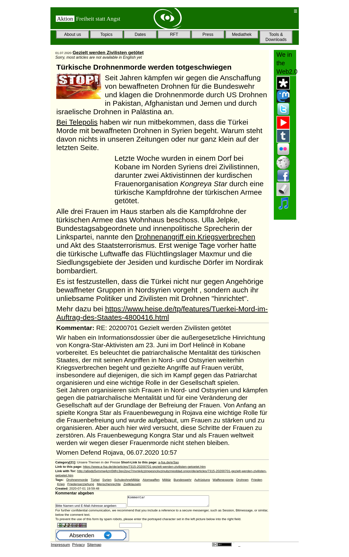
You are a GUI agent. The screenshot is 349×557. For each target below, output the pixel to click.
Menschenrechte (109, 484)
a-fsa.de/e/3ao (168, 462)
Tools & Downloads (275, 37)
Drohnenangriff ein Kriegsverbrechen (195, 237)
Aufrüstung (202, 480)
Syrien (107, 480)
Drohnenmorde (77, 480)
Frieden (256, 480)
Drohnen (242, 480)
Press (208, 34)
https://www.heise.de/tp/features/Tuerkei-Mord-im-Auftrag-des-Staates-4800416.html (162, 313)
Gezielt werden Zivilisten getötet (108, 52)
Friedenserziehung (80, 484)
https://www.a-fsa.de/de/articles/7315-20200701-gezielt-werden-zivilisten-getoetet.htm (144, 466)
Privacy (78, 547)
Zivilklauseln (132, 484)
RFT (174, 34)
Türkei (95, 480)
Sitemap (94, 547)
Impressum (60, 547)
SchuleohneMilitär (127, 480)
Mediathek (242, 34)
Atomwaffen (151, 480)
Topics (106, 34)
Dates (140, 34)
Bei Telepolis (76, 122)
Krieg (61, 484)
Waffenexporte (223, 480)
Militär (166, 480)
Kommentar (173, 502)
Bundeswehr (183, 480)
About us (72, 34)
